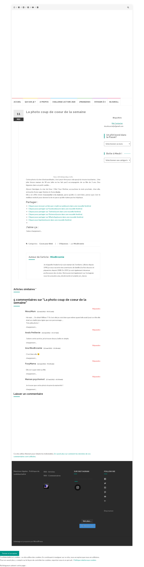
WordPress (38, 541)
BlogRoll (114, 102)
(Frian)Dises (84, 102)
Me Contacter (117, 123)
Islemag (17, 541)
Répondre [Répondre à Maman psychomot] (96, 377)
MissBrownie (79, 244)
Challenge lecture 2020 (63, 102)
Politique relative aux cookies (85, 560)
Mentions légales (21, 471)
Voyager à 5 (100, 102)
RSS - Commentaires (52, 475)
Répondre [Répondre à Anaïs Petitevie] (96, 330)
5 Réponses (63, 244)
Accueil (17, 102)
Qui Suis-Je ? (30, 102)
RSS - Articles (49, 472)
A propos (44, 102)
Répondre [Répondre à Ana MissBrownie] (96, 345)
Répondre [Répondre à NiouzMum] (96, 309)
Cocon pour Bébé (46, 244)
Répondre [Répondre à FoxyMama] (96, 361)
